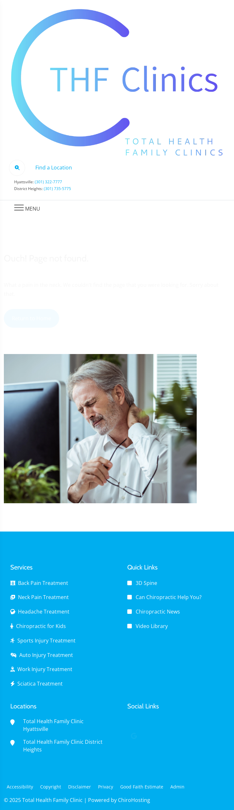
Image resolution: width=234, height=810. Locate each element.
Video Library (152, 626)
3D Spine (146, 583)
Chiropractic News (158, 611)
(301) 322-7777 (48, 182)
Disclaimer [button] (79, 787)
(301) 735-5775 (57, 188)
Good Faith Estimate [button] (141, 787)
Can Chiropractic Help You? (169, 597)
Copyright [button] (50, 787)
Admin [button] (177, 787)
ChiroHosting (134, 800)
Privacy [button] (105, 787)
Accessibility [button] (20, 787)
